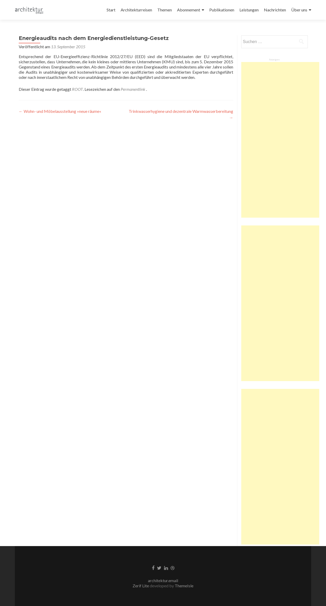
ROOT (77, 89)
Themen (164, 9)
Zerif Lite (141, 585)
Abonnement (188, 9)
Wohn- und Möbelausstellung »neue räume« (60, 111)
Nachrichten (275, 9)
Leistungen (249, 9)
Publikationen (221, 9)
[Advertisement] (280, 140)
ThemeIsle (184, 585)
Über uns (299, 9)
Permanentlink (133, 89)
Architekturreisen (136, 9)
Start (111, 9)
